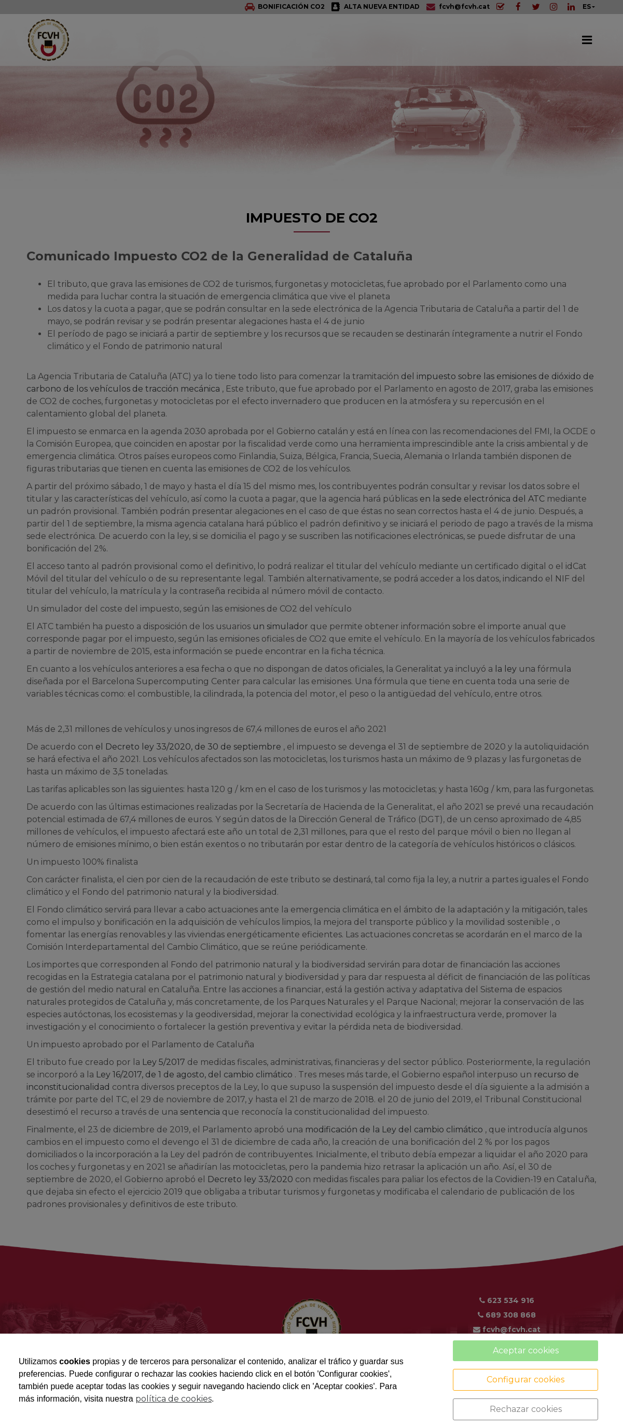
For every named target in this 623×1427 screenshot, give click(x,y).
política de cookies (173, 1399)
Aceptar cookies (526, 1350)
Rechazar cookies (526, 1409)
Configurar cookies (525, 1379)
